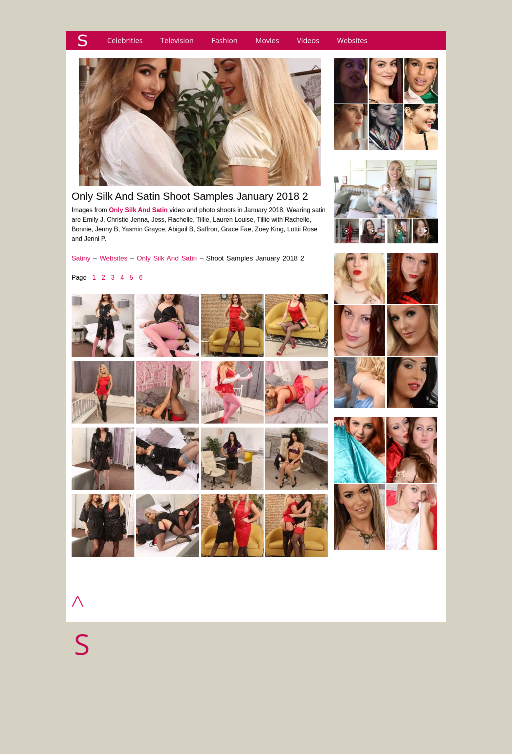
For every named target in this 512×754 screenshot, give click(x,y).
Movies (267, 40)
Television (177, 40)
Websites (352, 40)
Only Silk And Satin (138, 210)
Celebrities (125, 40)
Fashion (225, 40)
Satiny (81, 258)
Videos (308, 40)
